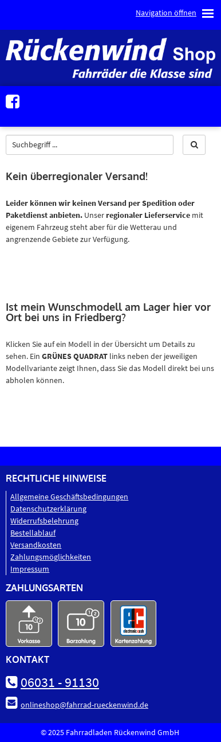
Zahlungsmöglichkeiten (50, 557)
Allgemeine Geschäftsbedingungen (69, 496)
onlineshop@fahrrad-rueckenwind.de (84, 705)
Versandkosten (35, 545)
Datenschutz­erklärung (48, 508)
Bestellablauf (33, 533)
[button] (194, 145)
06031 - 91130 (60, 682)
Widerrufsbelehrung (44, 521)
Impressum (29, 569)
